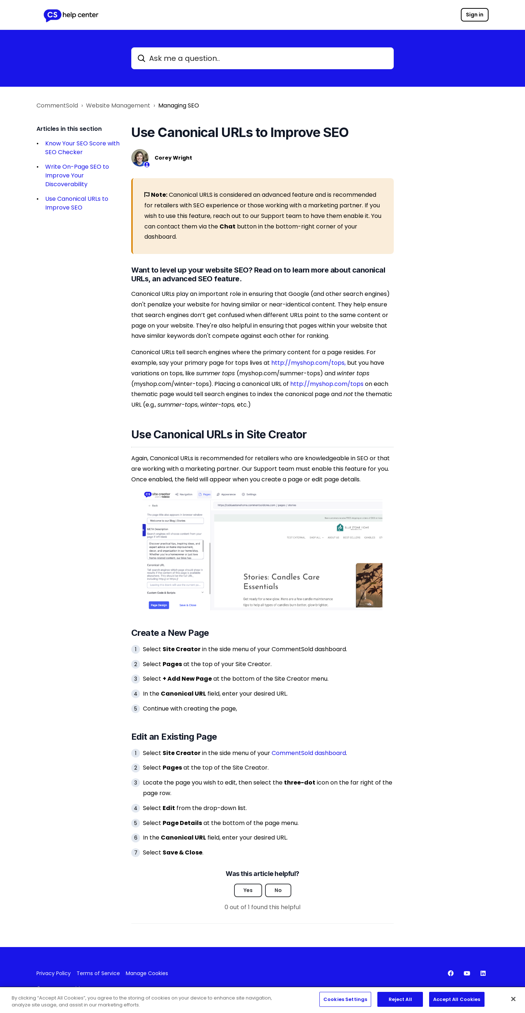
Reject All (400, 1002)
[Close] (513, 1001)
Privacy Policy (53, 973)
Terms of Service (98, 973)
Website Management (118, 105)
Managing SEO (178, 105)
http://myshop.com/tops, (308, 363)
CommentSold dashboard (309, 753)
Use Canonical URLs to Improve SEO (76, 203)
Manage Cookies (147, 973)
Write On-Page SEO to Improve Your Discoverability (77, 175)
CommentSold (57, 105)
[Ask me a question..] (262, 58)
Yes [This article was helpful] (248, 890)
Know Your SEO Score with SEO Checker (82, 147)
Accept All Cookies (456, 1002)
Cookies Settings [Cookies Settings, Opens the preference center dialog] (345, 1002)
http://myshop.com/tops (326, 384)
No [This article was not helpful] (278, 890)
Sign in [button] (474, 14)
